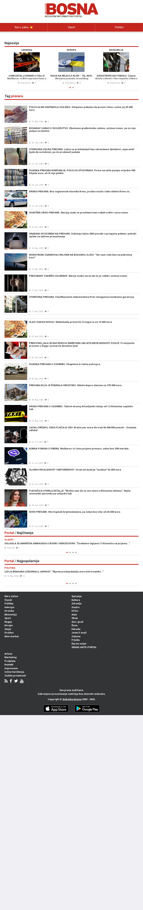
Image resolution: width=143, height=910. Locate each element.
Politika (119, 27)
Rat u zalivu (11, 596)
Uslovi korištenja (14, 671)
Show (75, 618)
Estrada (76, 629)
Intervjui (23, 35)
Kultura (76, 600)
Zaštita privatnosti (15, 675)
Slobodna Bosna (72, 699)
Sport (7, 618)
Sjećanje (77, 596)
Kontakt (8, 664)
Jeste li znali (79, 632)
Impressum (11, 668)
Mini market (11, 636)
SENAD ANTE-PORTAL (84, 647)
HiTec (75, 610)
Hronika (9, 610)
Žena (74, 625)
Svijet (7, 629)
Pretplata (9, 661)
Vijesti (71, 27)
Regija (8, 621)
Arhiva (8, 653)
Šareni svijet (79, 643)
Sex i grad (77, 621)
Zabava (76, 636)
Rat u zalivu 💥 (24, 27)
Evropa (8, 625)
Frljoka (76, 640)
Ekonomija (10, 614)
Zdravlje (77, 603)
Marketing (10, 657)
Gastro (76, 607)
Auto (74, 614)
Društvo (9, 632)
